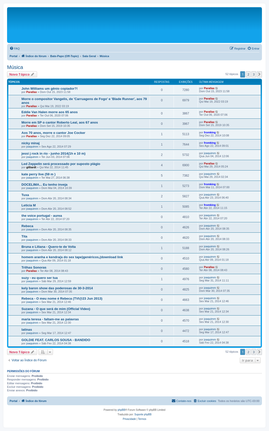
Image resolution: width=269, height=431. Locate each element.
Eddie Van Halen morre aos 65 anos (49, 112)
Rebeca (27, 226)
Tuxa (25, 195)
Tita (24, 236)
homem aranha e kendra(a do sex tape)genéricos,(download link (72, 257)
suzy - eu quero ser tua (39, 278)
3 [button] (254, 74)
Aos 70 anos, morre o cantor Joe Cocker (53, 133)
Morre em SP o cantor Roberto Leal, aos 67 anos (59, 122)
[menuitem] (15, 48)
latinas (26, 329)
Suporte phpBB (143, 414)
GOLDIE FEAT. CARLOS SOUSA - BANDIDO (55, 340)
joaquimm (32, 146)
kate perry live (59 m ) (38, 174)
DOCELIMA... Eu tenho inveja (44, 184)
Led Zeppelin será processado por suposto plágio (60, 164)
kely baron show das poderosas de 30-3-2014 (57, 288)
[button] (259, 74)
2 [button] (248, 74)
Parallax (31, 91)
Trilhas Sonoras (33, 267)
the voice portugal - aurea (41, 216)
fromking (210, 132)
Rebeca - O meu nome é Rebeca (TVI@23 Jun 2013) (61, 298)
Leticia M (28, 205)
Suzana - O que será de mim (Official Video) (55, 309)
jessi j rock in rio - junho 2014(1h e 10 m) (53, 153)
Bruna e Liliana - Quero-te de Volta (48, 247)
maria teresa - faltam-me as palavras (50, 319)
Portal (13, 56)
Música (15, 67)
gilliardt (31, 167)
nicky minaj (30, 143)
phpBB (121, 410)
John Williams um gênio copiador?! (49, 88)
